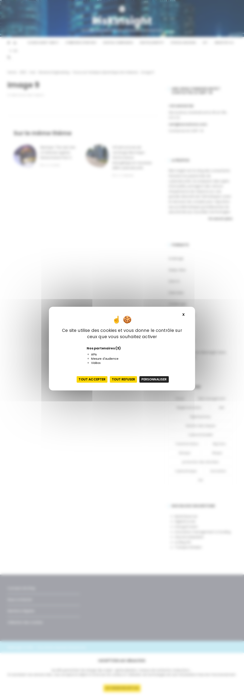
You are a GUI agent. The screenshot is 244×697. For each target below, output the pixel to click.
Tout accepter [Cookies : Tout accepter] (92, 379)
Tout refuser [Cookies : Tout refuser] (123, 379)
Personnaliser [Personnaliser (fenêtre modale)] (154, 379)
